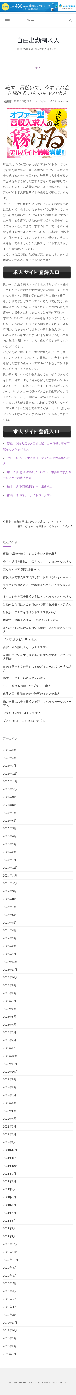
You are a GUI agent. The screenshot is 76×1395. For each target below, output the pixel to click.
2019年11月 (10, 1322)
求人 (38, 68)
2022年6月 (9, 1103)
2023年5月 (9, 1016)
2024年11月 (10, 875)
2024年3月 (9, 938)
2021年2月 (9, 1228)
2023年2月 (9, 1040)
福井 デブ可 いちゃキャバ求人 (24, 678)
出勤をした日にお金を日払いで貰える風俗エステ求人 (37, 604)
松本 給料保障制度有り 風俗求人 (29, 486)
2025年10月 (10, 789)
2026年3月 (9, 750)
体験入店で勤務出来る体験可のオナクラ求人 (31, 693)
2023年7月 (9, 1001)
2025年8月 (10, 805)
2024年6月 (10, 915)
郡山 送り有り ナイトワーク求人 (29, 495)
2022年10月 (10, 1071)
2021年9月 (9, 1173)
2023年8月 (9, 993)
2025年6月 (10, 820)
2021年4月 (9, 1213)
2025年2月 (9, 852)
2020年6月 (10, 1291)
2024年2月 (9, 946)
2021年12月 (10, 1150)
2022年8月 (9, 1087)
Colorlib (35, 1382)
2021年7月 (9, 1189)
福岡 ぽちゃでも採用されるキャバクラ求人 (45, 526)
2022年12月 (10, 1056)
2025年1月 (9, 860)
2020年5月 (10, 1299)
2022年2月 (9, 1134)
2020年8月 (10, 1275)
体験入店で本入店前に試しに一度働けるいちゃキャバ (37, 577)
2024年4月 (10, 930)
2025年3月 (9, 844)
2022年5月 (9, 1111)
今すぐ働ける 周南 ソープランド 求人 (27, 686)
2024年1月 (9, 954)
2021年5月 (9, 1205)
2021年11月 (10, 1158)
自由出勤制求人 (38, 40)
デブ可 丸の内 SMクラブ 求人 (22, 713)
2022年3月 (9, 1126)
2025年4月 (10, 836)
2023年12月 (10, 962)
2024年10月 (10, 883)
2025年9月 (10, 797)
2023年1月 (9, 1048)
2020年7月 (10, 1283)
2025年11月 (10, 781)
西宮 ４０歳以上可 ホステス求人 (25, 647)
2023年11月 (10, 969)
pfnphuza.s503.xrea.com (53, 101)
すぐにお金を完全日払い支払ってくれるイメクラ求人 (37, 596)
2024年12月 (10, 867)
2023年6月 (9, 1009)
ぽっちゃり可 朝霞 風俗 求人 (21, 569)
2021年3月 (9, 1220)
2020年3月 (10, 1315)
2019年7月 (9, 1354)
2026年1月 (9, 765)
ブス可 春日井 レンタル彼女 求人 (24, 721)
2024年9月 (10, 891)
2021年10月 (10, 1166)
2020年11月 (10, 1252)
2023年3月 (9, 1032)
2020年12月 (10, 1244)
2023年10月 (10, 977)
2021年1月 (9, 1236)
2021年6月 (9, 1197)
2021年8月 (9, 1181)
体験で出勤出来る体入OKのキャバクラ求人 (30, 620)
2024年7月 (9, 907)
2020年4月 (10, 1307)
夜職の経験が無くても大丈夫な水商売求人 (30, 554)
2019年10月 (10, 1330)
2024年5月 (10, 922)
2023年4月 (9, 1024)
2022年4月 (9, 1118)
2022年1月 (9, 1142)
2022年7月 (9, 1095)
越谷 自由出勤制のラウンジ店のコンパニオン (32, 521)
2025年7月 (9, 813)
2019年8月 (9, 1346)
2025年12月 (10, 773)
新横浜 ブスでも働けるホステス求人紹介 (30, 612)
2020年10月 (10, 1260)
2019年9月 (9, 1338)
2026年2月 (9, 758)
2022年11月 (10, 1064)
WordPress (62, 1382)
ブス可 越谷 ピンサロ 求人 (20, 639)
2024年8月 (10, 899)
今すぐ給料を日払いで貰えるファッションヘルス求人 (37, 561)
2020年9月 (10, 1267)
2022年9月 (9, 1079)
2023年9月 (9, 985)
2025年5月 (10, 828)
